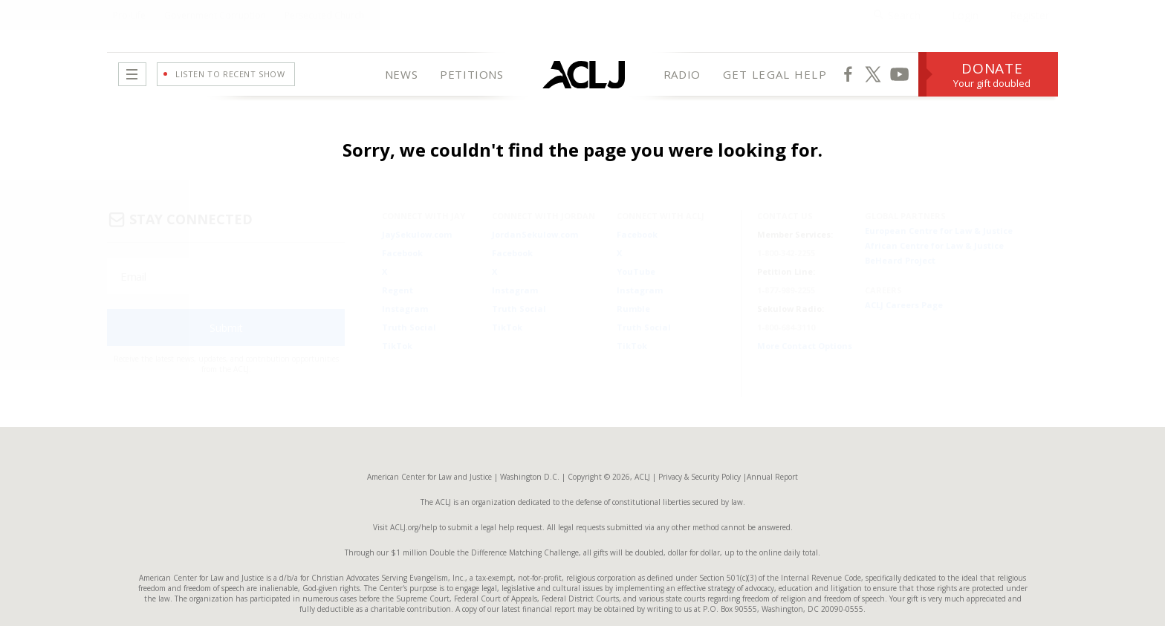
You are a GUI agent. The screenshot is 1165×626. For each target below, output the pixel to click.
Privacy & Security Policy (699, 453)
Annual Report (772, 453)
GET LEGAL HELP (775, 74)
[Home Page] (583, 74)
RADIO (682, 74)
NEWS (401, 74)
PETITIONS (471, 74)
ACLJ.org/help (412, 503)
